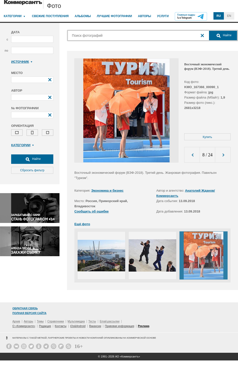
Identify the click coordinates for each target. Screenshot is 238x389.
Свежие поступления (50, 16)
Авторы (144, 16)
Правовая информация (119, 325)
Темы (40, 321)
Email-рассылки (109, 321)
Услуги (163, 16)
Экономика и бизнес (107, 190)
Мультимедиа (76, 321)
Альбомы (83, 16)
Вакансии (95, 325)
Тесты (92, 321)
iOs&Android (78, 325)
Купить (207, 137)
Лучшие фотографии (114, 16)
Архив (16, 321)
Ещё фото (82, 224)
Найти (32, 159)
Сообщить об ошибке (91, 211)
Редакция (45, 325)
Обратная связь (25, 308)
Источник (21, 62)
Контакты (61, 325)
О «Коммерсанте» (23, 325)
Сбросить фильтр (32, 170)
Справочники (55, 321)
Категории (13, 16)
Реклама (143, 325)
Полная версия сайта (29, 313)
